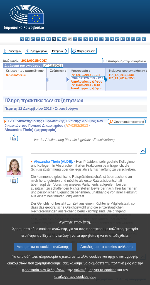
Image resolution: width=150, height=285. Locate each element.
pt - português (117, 39)
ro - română (123, 39)
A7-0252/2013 (16, 74)
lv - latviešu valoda (85, 39)
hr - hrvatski (75, 39)
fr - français (64, 39)
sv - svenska (144, 39)
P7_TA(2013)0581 (121, 74)
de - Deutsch (43, 39)
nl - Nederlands (107, 39)
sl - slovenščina (133, 39)
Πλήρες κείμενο (86, 50)
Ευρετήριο (15, 50)
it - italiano (80, 39)
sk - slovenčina (128, 39)
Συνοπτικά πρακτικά (129, 121)
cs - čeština (33, 39)
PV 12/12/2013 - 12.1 (85, 74)
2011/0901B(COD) (34, 60)
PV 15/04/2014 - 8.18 (85, 85)
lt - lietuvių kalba (91, 39)
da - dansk (38, 39)
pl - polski (112, 39)
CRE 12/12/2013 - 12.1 (88, 78)
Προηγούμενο (38, 50)
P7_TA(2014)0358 (121, 78)
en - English (59, 39)
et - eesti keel (48, 39)
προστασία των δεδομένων (43, 278)
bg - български (22, 39)
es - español (27, 39)
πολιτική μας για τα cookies (95, 278)
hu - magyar (96, 39)
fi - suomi (138, 39)
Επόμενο (57, 50)
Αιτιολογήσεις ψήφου (86, 81)
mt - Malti (101, 39)
